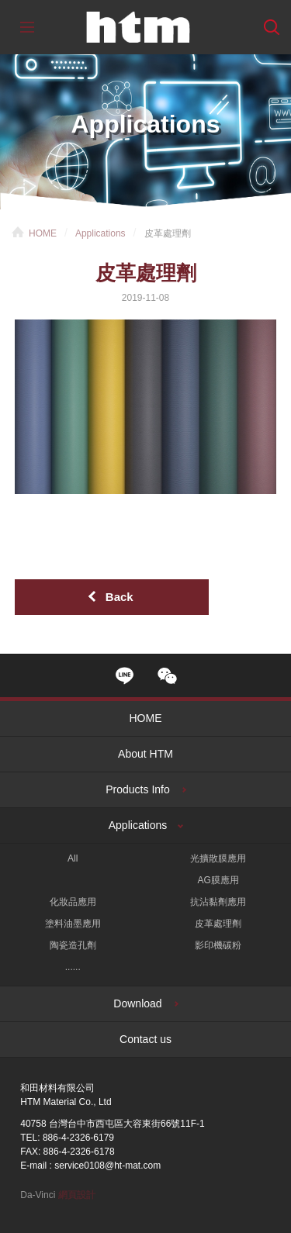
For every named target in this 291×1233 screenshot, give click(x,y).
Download (137, 1003)
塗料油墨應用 (73, 923)
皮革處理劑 (218, 923)
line (124, 676)
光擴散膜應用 (218, 858)
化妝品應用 (73, 901)
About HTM (145, 754)
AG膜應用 (218, 880)
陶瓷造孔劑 (73, 945)
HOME (43, 233)
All (73, 858)
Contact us (145, 1039)
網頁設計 (76, 1195)
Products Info (138, 789)
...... (73, 967)
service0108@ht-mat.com (107, 1165)
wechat (167, 676)
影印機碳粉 (218, 945)
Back (119, 596)
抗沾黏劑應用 (218, 901)
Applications (100, 233)
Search (271, 27)
